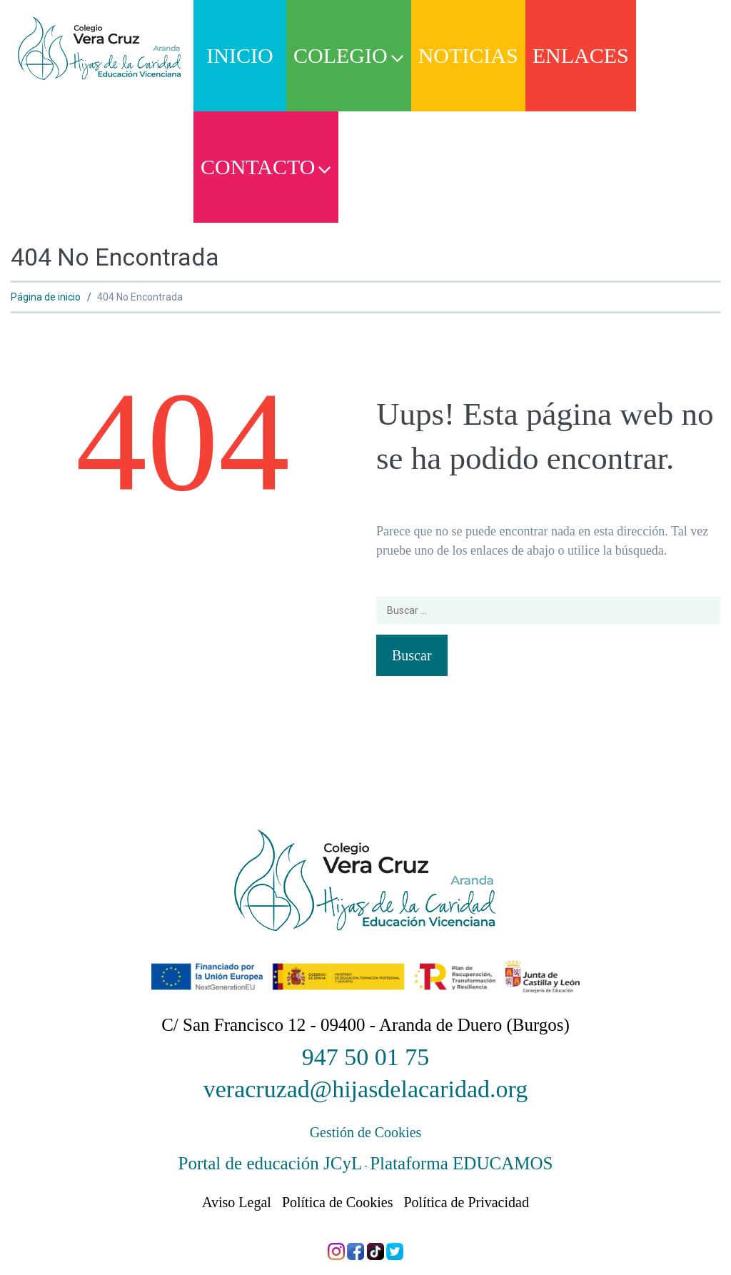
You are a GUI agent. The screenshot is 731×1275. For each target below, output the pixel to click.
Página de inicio (46, 297)
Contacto (266, 166)
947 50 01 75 (366, 1057)
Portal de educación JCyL (270, 1163)
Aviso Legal (236, 1202)
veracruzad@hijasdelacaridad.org (365, 1089)
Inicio (239, 55)
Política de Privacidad (466, 1202)
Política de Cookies (337, 1202)
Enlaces (581, 55)
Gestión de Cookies (366, 1132)
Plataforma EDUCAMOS (461, 1163)
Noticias (468, 55)
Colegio (348, 55)
